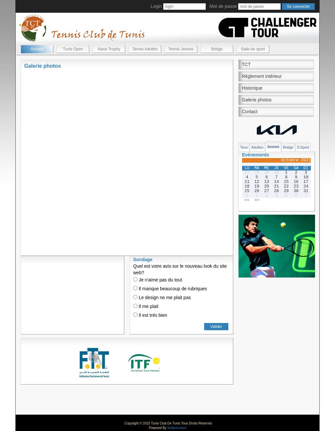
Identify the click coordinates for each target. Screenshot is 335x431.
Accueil (37, 49)
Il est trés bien (150, 315)
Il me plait (145, 306)
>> (256, 200)
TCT (246, 64)
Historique (252, 88)
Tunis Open (73, 49)
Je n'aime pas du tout (157, 279)
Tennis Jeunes (181, 49)
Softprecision (176, 428)
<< (246, 200)
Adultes (257, 147)
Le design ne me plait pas (162, 297)
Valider (216, 326)
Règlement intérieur (262, 76)
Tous (244, 147)
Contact (249, 111)
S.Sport (303, 147)
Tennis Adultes (144, 49)
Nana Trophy (109, 49)
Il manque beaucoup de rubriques (170, 288)
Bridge (217, 49)
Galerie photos (257, 99)
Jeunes (273, 147)
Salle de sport (253, 49)
